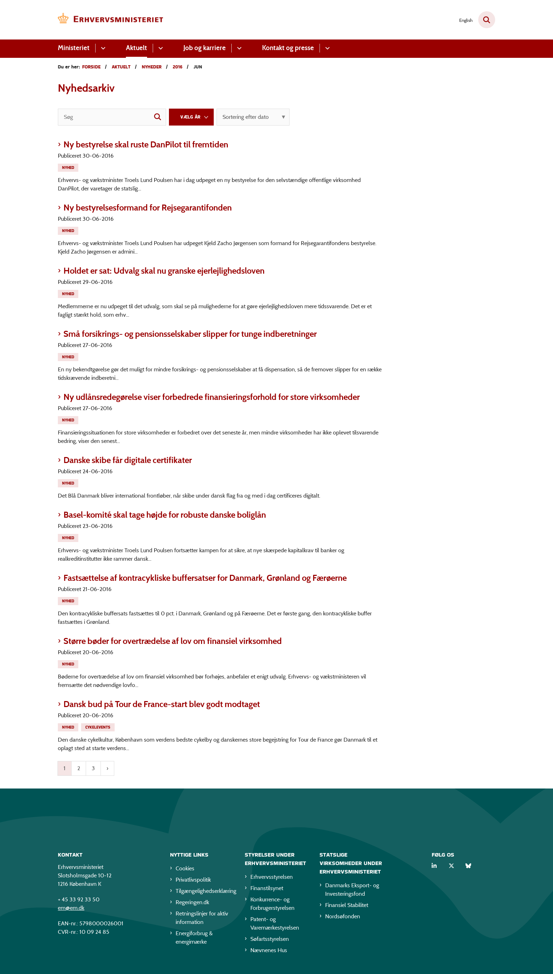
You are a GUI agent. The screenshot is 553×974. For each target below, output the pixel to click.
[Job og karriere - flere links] (238, 48)
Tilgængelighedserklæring (204, 892)
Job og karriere (204, 48)
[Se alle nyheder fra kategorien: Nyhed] (69, 167)
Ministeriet (74, 48)
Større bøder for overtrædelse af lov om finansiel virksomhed (172, 641)
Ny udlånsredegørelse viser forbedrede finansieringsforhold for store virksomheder (211, 397)
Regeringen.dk (192, 903)
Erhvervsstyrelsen (271, 878)
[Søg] (112, 117)
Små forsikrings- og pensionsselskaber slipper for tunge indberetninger (190, 334)
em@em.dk (71, 909)
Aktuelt (136, 48)
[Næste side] (107, 768)
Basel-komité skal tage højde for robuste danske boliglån (164, 515)
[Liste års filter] (191, 117)
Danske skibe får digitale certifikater (127, 460)
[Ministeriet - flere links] (102, 48)
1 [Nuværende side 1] (64, 768)
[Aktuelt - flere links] (159, 48)
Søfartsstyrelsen (269, 940)
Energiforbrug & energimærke (194, 938)
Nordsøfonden (342, 917)
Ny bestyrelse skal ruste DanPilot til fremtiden (145, 144)
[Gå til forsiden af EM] (111, 20)
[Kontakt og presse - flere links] (326, 48)
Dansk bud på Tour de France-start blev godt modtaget (161, 704)
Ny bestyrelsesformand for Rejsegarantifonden (147, 207)
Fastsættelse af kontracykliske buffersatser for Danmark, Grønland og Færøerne (205, 578)
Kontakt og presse (288, 48)
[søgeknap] (157, 117)
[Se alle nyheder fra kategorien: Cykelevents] (98, 726)
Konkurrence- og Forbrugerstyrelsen (272, 904)
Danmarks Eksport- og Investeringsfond (352, 890)
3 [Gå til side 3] (93, 768)
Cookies (185, 869)
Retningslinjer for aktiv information (202, 918)
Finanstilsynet (266, 889)
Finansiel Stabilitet (346, 906)
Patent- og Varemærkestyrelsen (274, 924)
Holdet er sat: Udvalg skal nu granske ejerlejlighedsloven (164, 271)
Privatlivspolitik (193, 880)
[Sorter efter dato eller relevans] (253, 117)
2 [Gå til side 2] (78, 768)
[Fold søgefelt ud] (486, 19)
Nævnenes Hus (268, 951)
